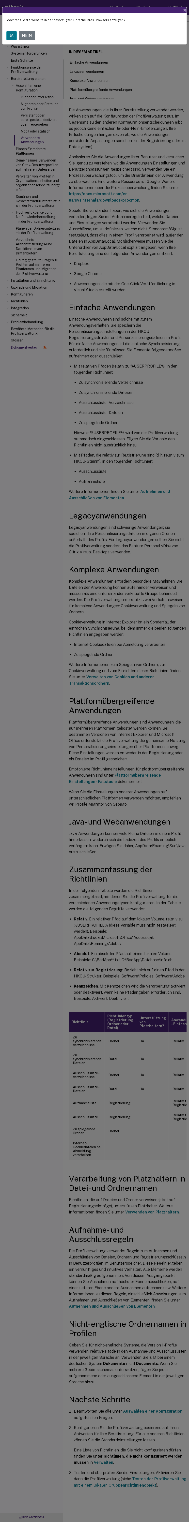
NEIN (27, 35)
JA (12, 35)
